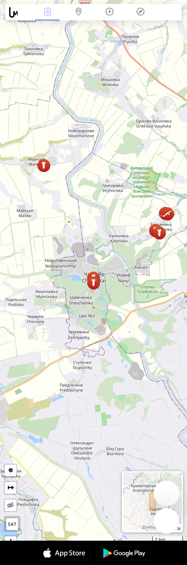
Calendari (109, 12)
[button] (167, 213)
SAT (12, 524)
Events (47, 12)
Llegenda (141, 12)
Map (78, 12)
